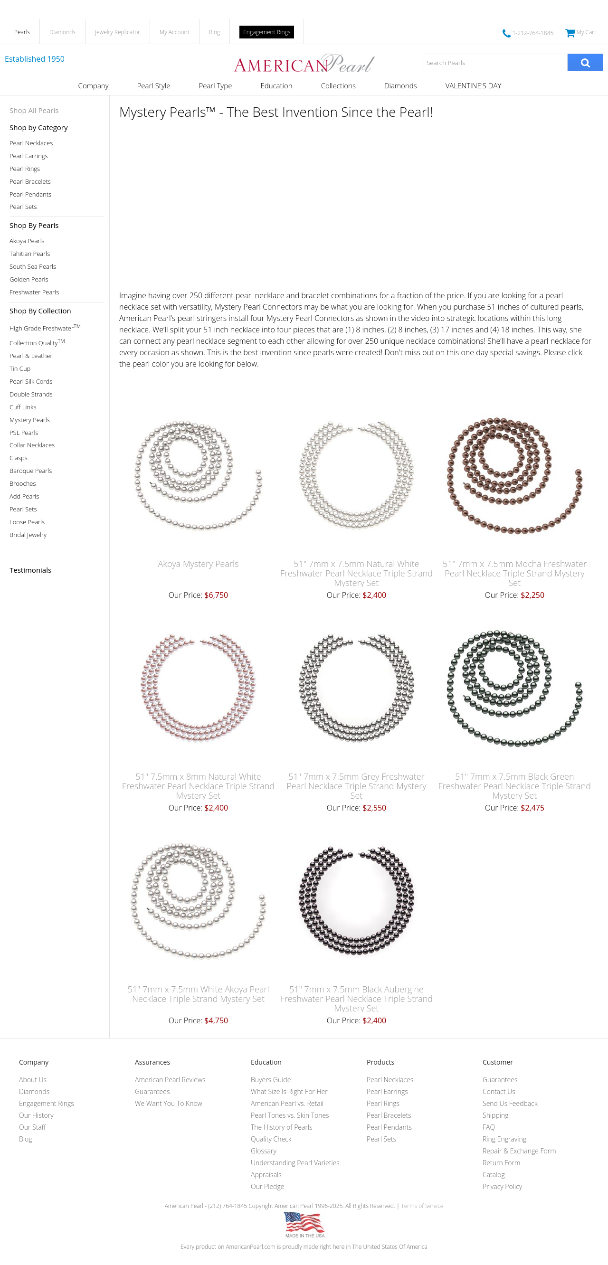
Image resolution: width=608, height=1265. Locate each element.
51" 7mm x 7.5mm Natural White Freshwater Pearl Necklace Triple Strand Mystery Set (356, 573)
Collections (338, 85)
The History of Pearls (282, 1127)
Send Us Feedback (510, 1103)
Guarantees (152, 1091)
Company (93, 85)
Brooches (23, 484)
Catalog (494, 1174)
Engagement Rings (266, 32)
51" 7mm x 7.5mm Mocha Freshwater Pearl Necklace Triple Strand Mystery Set (515, 573)
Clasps (19, 458)
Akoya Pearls (27, 241)
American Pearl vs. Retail (287, 1103)
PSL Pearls (24, 433)
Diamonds (62, 32)
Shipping (495, 1115)
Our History (36, 1115)
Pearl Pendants (30, 194)
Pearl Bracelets (30, 182)
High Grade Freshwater (45, 327)
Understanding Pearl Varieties (295, 1162)
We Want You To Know (168, 1103)
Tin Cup (20, 369)
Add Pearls (24, 496)
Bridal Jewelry (28, 535)
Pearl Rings (25, 169)
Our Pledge (267, 1186)
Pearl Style (154, 85)
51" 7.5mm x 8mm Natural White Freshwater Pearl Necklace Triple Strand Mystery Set (198, 786)
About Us (33, 1079)
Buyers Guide (271, 1079)
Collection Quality (37, 342)
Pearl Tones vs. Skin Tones (290, 1115)
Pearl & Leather (31, 356)
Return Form (501, 1162)
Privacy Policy (502, 1186)
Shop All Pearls (34, 110)
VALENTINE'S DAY (474, 85)
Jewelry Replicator (117, 32)
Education (276, 85)
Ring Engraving (504, 1138)
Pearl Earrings (29, 156)
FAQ (489, 1127)
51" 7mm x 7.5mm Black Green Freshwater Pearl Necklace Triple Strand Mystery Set (514, 786)
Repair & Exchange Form (519, 1150)
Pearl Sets (23, 207)
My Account (175, 32)
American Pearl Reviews (170, 1079)
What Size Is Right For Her (289, 1091)
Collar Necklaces (32, 445)
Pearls (22, 32)
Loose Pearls (27, 522)
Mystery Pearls (30, 420)
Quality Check (271, 1138)
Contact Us (499, 1091)
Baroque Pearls (31, 471)
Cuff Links (23, 407)
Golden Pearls (29, 279)
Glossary (263, 1150)
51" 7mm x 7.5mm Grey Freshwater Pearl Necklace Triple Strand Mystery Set (356, 786)
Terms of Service (422, 1206)
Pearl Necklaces (31, 143)
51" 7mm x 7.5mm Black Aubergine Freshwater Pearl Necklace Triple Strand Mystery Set (356, 998)
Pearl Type (215, 85)
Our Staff (32, 1127)
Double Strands (31, 394)
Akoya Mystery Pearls (198, 563)
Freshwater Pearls (34, 292)
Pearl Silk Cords (31, 382)
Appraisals (266, 1174)
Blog (214, 32)
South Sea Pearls (33, 267)
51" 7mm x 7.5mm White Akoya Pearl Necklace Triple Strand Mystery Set (198, 993)
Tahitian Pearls (30, 254)
